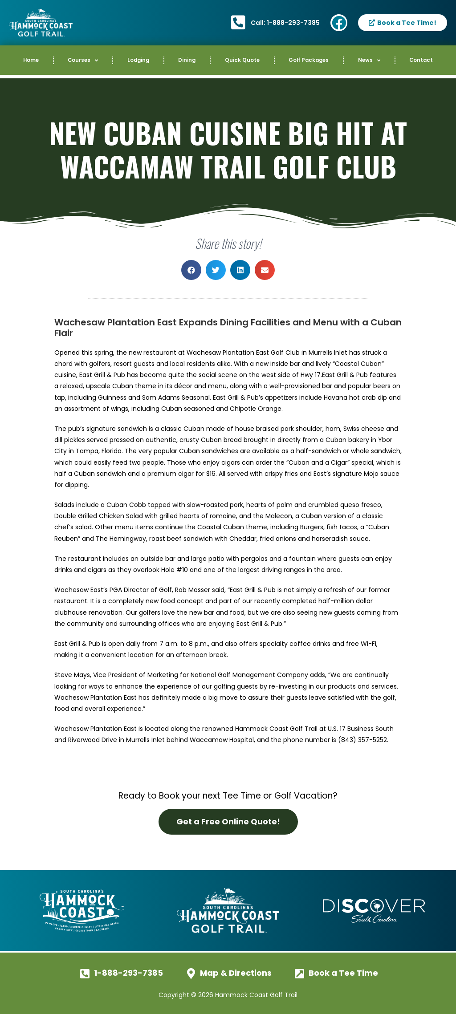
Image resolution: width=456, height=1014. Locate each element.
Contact (421, 60)
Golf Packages (309, 60)
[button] (191, 270)
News (369, 60)
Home (31, 60)
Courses (83, 60)
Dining (186, 60)
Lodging (138, 60)
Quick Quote (242, 60)
